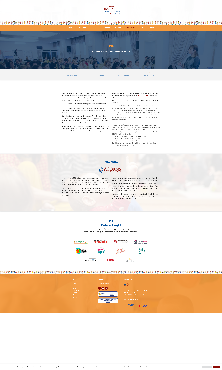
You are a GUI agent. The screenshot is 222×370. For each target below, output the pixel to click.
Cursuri (93, 27)
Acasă (69, 27)
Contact (152, 27)
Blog (141, 27)
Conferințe (106, 27)
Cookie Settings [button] (207, 367)
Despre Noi (130, 27)
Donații (118, 27)
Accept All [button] (216, 367)
